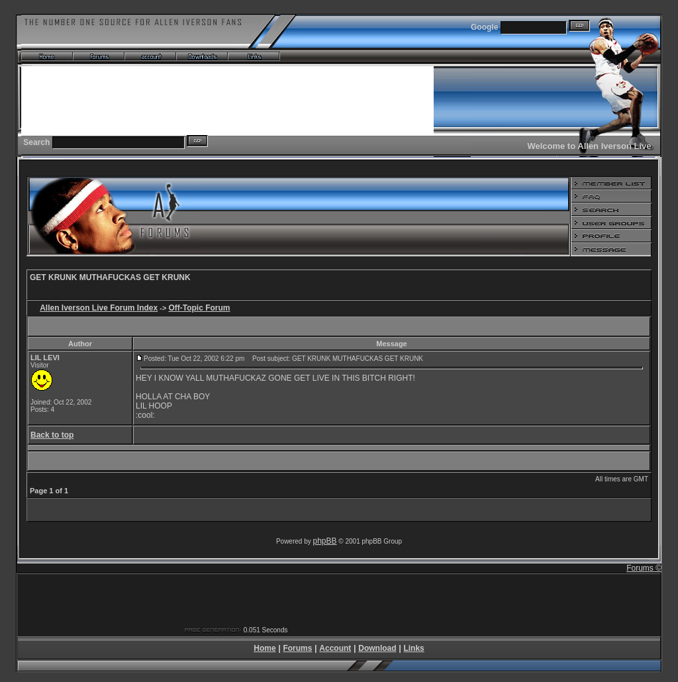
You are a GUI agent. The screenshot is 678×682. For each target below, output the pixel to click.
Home (264, 648)
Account (335, 648)
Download (377, 648)
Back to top (51, 435)
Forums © (643, 568)
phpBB (325, 541)
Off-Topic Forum (199, 308)
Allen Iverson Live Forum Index (99, 308)
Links (413, 648)
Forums (297, 648)
